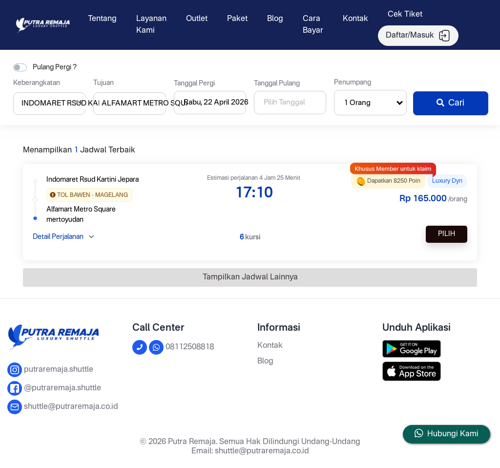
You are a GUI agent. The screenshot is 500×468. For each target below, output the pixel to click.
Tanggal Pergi (194, 83)
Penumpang (352, 82)
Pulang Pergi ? (55, 67)
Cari (450, 103)
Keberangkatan (36, 83)
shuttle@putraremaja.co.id (262, 451)
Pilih (446, 234)
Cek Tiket (405, 15)
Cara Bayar (313, 25)
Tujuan (103, 83)
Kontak (355, 19)
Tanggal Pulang (277, 83)
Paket (237, 19)
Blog (275, 19)
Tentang (102, 19)
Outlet (197, 19)
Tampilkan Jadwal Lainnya (250, 277)
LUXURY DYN (447, 181)
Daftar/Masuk (418, 35)
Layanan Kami (151, 25)
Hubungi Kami (453, 434)
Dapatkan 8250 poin (388, 180)
